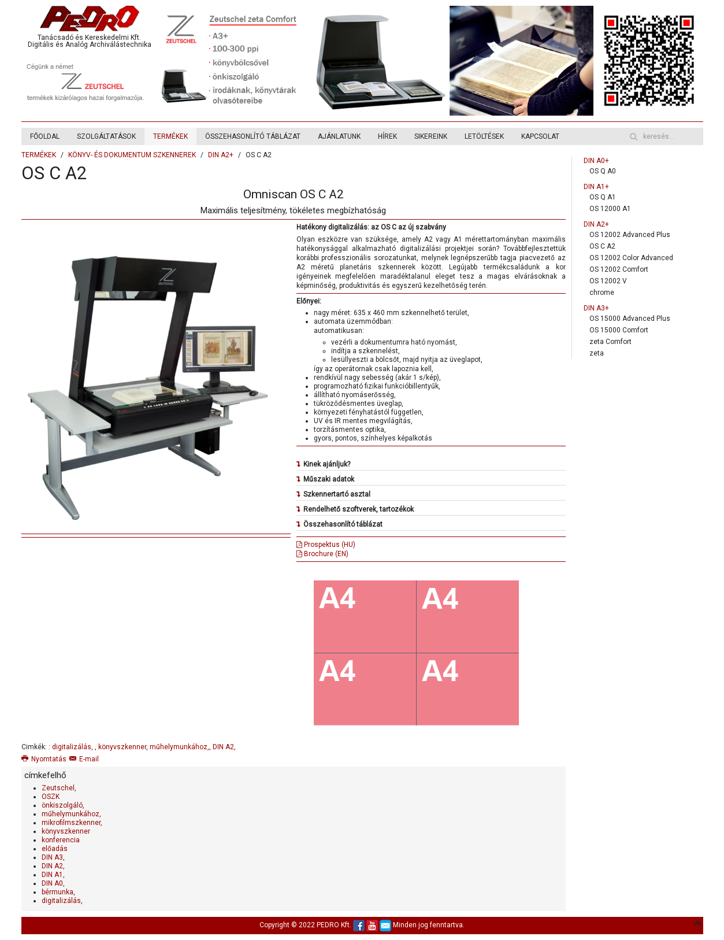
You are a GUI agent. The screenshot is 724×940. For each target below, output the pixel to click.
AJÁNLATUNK (339, 136)
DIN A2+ (220, 155)
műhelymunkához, (179, 747)
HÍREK (387, 136)
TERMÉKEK (170, 136)
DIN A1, (53, 875)
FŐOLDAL (45, 136)
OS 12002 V (608, 281)
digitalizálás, (73, 747)
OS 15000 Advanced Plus (629, 318)
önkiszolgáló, (63, 805)
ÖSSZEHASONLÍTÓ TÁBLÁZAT (252, 136)
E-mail (84, 759)
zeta (596, 353)
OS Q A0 (602, 171)
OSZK (51, 797)
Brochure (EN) (322, 554)
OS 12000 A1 (610, 209)
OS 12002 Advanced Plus (629, 235)
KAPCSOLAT (540, 136)
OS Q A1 (602, 197)
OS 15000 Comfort (618, 330)
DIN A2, (224, 747)
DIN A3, (53, 857)
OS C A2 (602, 246)
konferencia (61, 840)
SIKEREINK (430, 136)
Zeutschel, (59, 788)
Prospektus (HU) (325, 545)
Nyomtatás (43, 759)
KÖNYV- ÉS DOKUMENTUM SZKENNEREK (132, 155)
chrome (601, 292)
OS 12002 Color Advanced (631, 258)
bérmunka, (58, 892)
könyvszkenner (122, 747)
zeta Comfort (610, 342)
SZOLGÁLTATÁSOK (106, 136)
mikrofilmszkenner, (72, 823)
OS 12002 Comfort (618, 269)
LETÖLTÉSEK (484, 136)
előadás (55, 849)
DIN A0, (53, 883)
